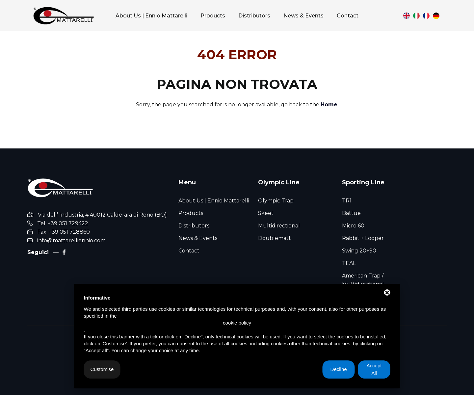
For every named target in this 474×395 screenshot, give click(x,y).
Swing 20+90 (359, 251)
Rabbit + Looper (363, 238)
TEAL (349, 263)
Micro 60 (353, 226)
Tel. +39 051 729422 (62, 223)
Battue (351, 213)
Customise (102, 369)
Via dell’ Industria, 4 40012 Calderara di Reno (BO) (102, 215)
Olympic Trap (276, 201)
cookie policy (237, 323)
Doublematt (274, 238)
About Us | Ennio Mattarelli (213, 201)
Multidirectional (279, 226)
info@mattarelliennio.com (71, 240)
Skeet (266, 213)
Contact (188, 251)
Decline (338, 369)
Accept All (374, 369)
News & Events (197, 238)
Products (190, 213)
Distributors (193, 226)
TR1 (347, 201)
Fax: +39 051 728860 (63, 232)
